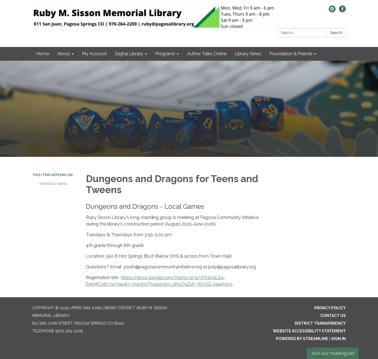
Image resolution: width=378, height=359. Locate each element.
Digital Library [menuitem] (129, 53)
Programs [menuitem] (165, 53)
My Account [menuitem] (94, 53)
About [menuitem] (63, 53)
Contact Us (333, 315)
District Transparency (320, 323)
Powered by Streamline (302, 338)
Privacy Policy (330, 308)
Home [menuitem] (42, 53)
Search (336, 32)
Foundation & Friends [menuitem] (291, 53)
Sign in (338, 338)
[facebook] (342, 10)
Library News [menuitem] (248, 53)
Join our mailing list (333, 353)
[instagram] (332, 10)
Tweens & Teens (53, 184)
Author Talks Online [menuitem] (206, 53)
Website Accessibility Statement (309, 331)
